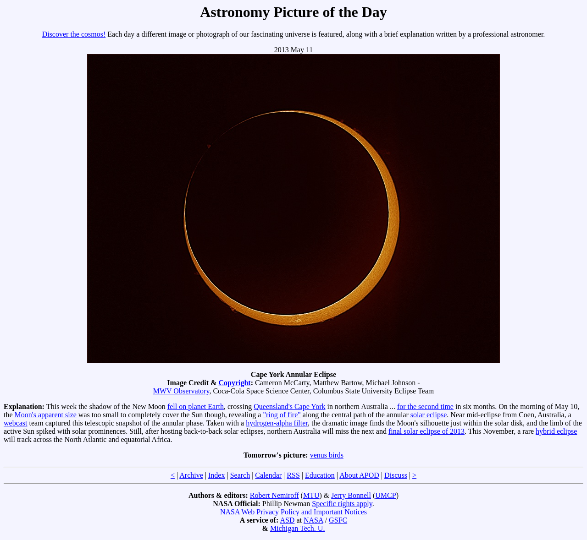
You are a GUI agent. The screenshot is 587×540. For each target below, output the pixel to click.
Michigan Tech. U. (297, 528)
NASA (313, 520)
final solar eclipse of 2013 (426, 431)
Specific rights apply (342, 503)
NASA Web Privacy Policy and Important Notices (293, 512)
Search (240, 475)
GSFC (338, 520)
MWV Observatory (181, 391)
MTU (311, 495)
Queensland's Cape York (289, 406)
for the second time (425, 406)
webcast (16, 423)
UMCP (385, 495)
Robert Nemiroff (274, 495)
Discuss (395, 475)
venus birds (326, 455)
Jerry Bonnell (351, 495)
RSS (293, 475)
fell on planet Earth (195, 406)
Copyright (234, 383)
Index (216, 475)
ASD (287, 520)
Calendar (268, 475)
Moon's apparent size (46, 415)
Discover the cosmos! (74, 34)
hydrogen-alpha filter (277, 423)
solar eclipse (428, 415)
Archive (191, 475)
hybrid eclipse (556, 431)
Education (320, 475)
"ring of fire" (281, 415)
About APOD (359, 475)
